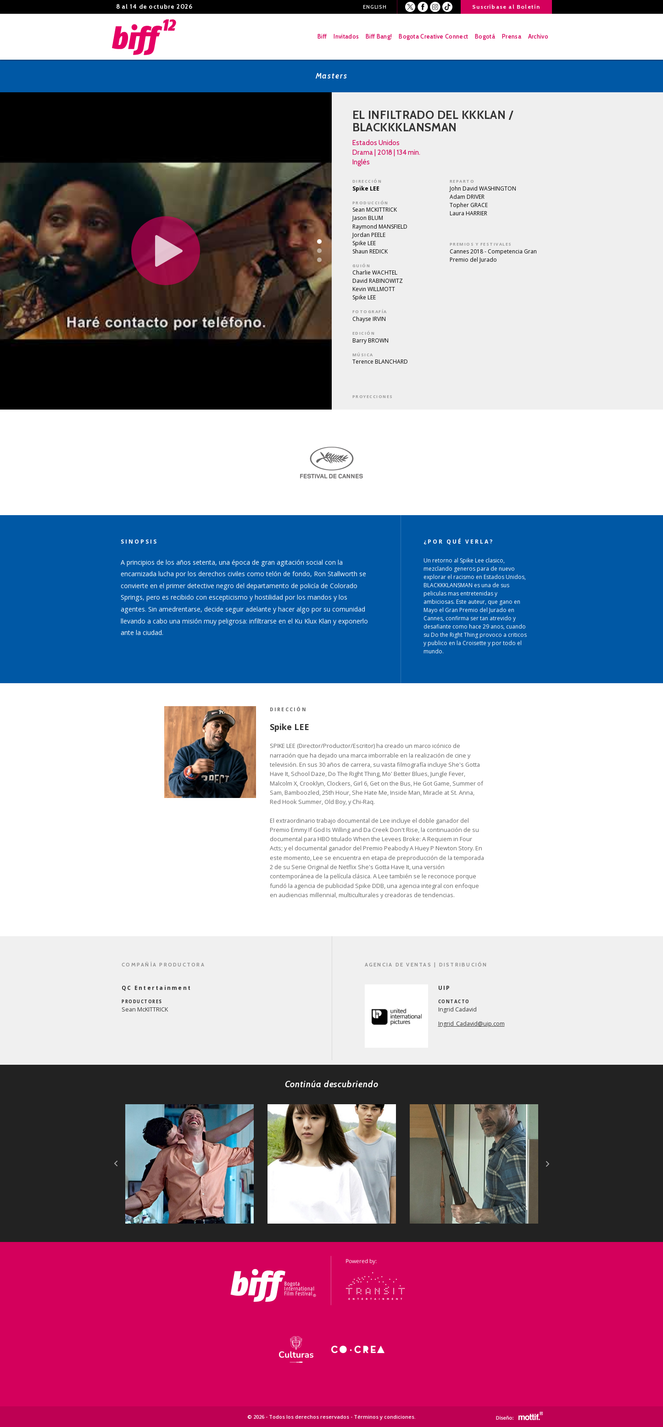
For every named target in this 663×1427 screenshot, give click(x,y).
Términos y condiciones (384, 1416)
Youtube (447, 7)
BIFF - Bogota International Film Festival (144, 37)
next (548, 1163)
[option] (331, 462)
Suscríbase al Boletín (506, 6)
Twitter (410, 7)
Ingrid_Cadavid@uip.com (471, 1024)
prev (116, 1163)
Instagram (435, 7)
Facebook (423, 7)
